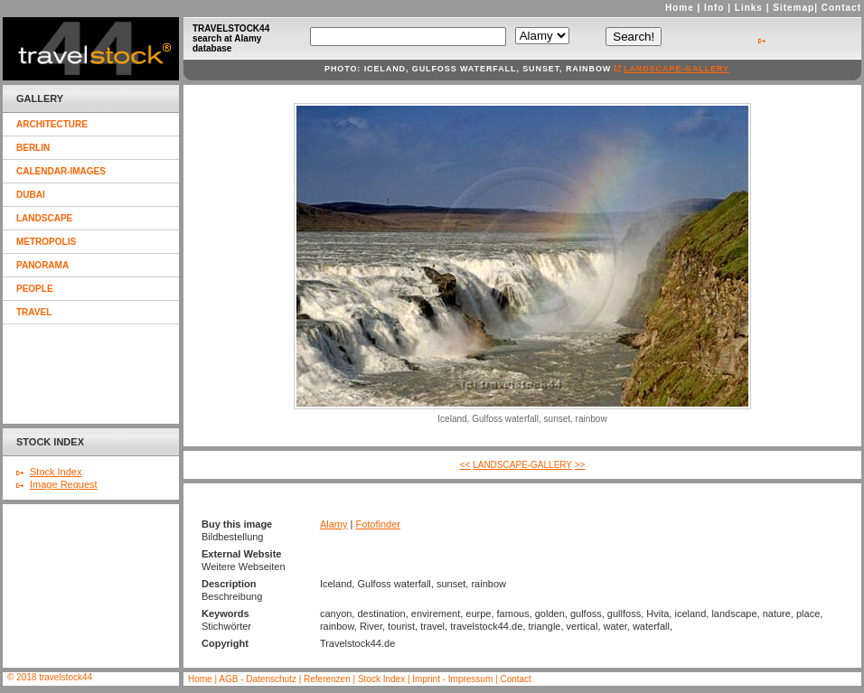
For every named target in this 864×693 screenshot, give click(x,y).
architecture (52, 124)
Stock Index (55, 471)
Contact (841, 8)
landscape (44, 218)
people (34, 289)
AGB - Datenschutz (257, 679)
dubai (30, 195)
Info (714, 8)
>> (580, 465)
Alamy (334, 524)
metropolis (46, 242)
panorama (42, 265)
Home (679, 8)
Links (749, 8)
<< (465, 465)
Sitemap (793, 8)
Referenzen (328, 679)
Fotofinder (377, 524)
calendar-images (61, 171)
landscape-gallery (676, 68)
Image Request (64, 484)
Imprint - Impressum (452, 679)
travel (34, 312)
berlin (33, 148)
